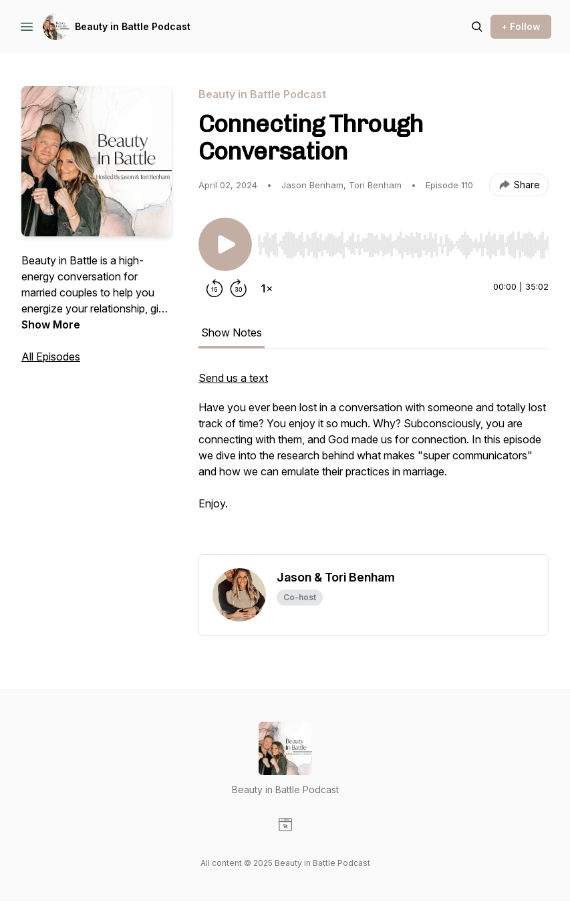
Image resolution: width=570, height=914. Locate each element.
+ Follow (521, 26)
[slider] (403, 245)
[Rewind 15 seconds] (214, 288)
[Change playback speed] (266, 288)
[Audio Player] (403, 241)
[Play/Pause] (225, 244)
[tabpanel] (373, 462)
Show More (50, 324)
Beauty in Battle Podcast (132, 26)
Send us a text (233, 378)
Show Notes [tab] (231, 332)
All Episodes (50, 356)
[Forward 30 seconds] (238, 288)
